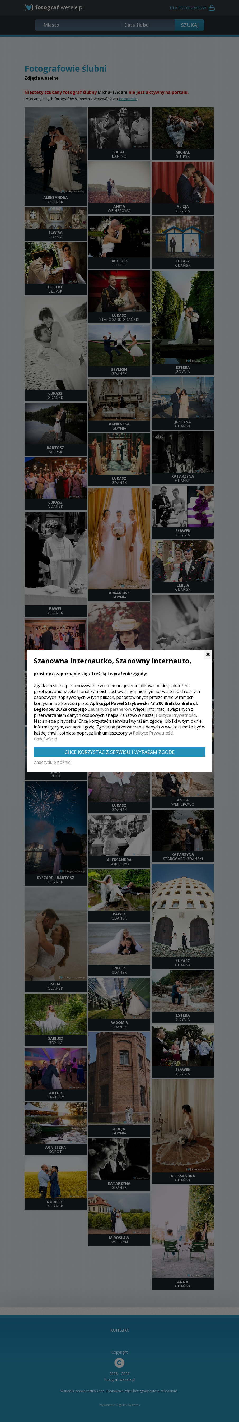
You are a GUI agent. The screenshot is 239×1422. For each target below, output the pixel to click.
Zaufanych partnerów (109, 709)
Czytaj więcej (45, 739)
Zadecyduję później (53, 762)
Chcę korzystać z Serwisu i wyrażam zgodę (120, 752)
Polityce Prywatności (176, 715)
